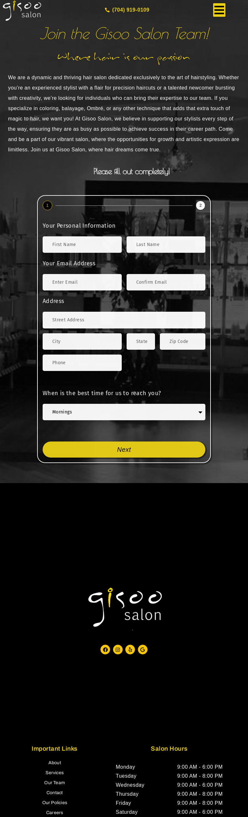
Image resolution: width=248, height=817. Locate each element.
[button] (219, 10)
